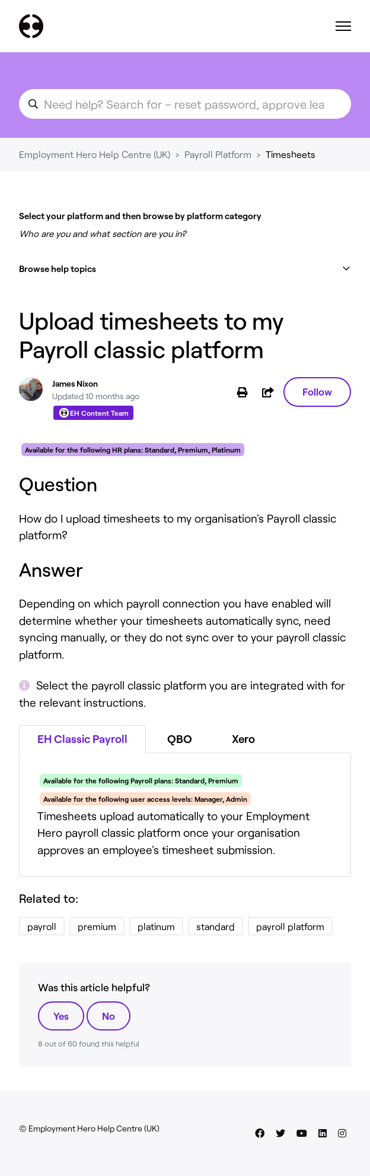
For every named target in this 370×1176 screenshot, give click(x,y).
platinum (156, 926)
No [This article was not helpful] (108, 1016)
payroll (41, 926)
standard (215, 926)
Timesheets (290, 154)
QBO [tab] (179, 738)
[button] (185, 269)
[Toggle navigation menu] (343, 26)
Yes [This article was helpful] (61, 1016)
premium (97, 926)
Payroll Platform (217, 154)
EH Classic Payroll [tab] (82, 738)
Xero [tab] (243, 738)
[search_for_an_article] (185, 104)
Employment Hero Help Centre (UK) (94, 154)
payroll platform (290, 926)
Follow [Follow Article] (317, 391)
